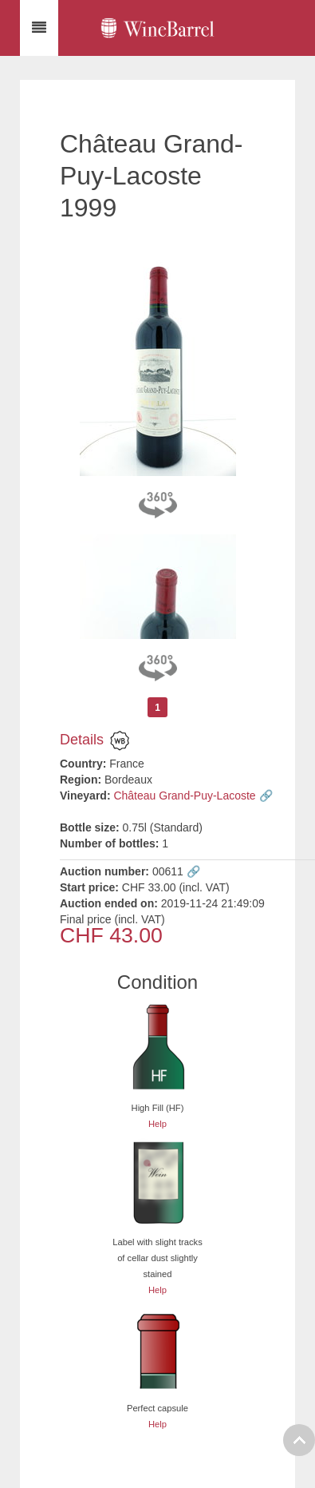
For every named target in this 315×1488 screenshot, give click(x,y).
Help (157, 1124)
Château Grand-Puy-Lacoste (184, 795)
